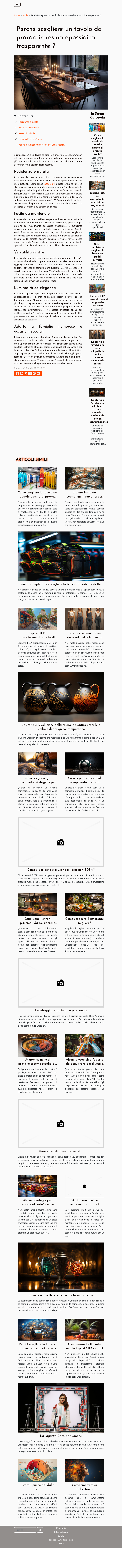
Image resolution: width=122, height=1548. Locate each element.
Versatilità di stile (27, 133)
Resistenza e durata (28, 122)
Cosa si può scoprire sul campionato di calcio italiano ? (84, 782)
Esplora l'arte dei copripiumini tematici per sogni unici (97, 199)
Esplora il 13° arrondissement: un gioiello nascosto (37, 637)
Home (17, 15)
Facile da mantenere (29, 127)
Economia (61, 1528)
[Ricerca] (25, 1530)
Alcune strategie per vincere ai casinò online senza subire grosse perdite (37, 1204)
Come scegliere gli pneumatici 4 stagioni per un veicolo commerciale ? (37, 782)
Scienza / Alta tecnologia (61, 1540)
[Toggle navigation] (17, 4)
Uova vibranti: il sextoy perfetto (61, 1151)
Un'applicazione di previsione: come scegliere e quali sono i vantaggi (37, 1064)
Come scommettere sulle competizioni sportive (61, 1295)
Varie (25, 15)
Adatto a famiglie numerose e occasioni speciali (42, 144)
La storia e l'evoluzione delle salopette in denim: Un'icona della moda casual (84, 637)
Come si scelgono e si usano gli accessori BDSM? (61, 870)
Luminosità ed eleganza (30, 139)
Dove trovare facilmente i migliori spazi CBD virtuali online (84, 1348)
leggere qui (49, 184)
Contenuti (25, 116)
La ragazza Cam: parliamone (61, 1436)
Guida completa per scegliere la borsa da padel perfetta (61, 584)
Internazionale (61, 1532)
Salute (61, 1536)
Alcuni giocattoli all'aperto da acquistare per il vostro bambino (84, 1064)
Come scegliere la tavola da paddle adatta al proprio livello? (97, 144)
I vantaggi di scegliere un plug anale (61, 1010)
